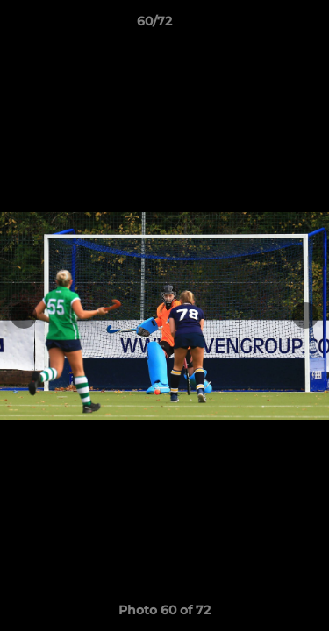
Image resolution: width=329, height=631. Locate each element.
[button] (265, 25)
